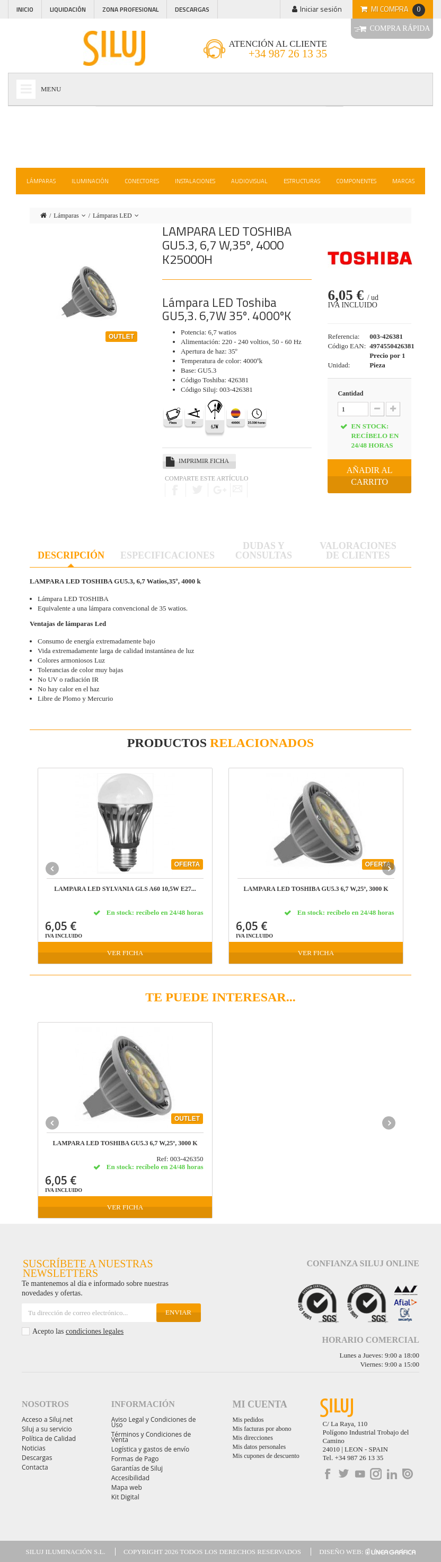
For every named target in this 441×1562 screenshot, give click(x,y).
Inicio (24, 9)
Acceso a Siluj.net (47, 1419)
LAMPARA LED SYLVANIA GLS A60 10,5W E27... (125, 889)
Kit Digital (125, 1496)
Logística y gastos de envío (150, 1449)
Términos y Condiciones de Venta (151, 1437)
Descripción (71, 555)
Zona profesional (130, 9)
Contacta (35, 1467)
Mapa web (126, 1487)
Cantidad (350, 393)
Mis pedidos (248, 1419)
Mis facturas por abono (262, 1428)
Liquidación (68, 9)
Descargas (192, 9)
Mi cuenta (260, 1404)
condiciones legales (95, 1331)
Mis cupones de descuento (266, 1456)
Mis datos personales (259, 1447)
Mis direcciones (253, 1437)
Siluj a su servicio (47, 1429)
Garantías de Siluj (137, 1468)
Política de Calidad (49, 1438)
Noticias (34, 1448)
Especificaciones (167, 555)
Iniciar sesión (321, 8)
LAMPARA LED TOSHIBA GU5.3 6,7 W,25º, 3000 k (315, 889)
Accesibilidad (130, 1477)
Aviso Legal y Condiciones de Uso (153, 1422)
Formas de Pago (135, 1458)
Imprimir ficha (204, 461)
